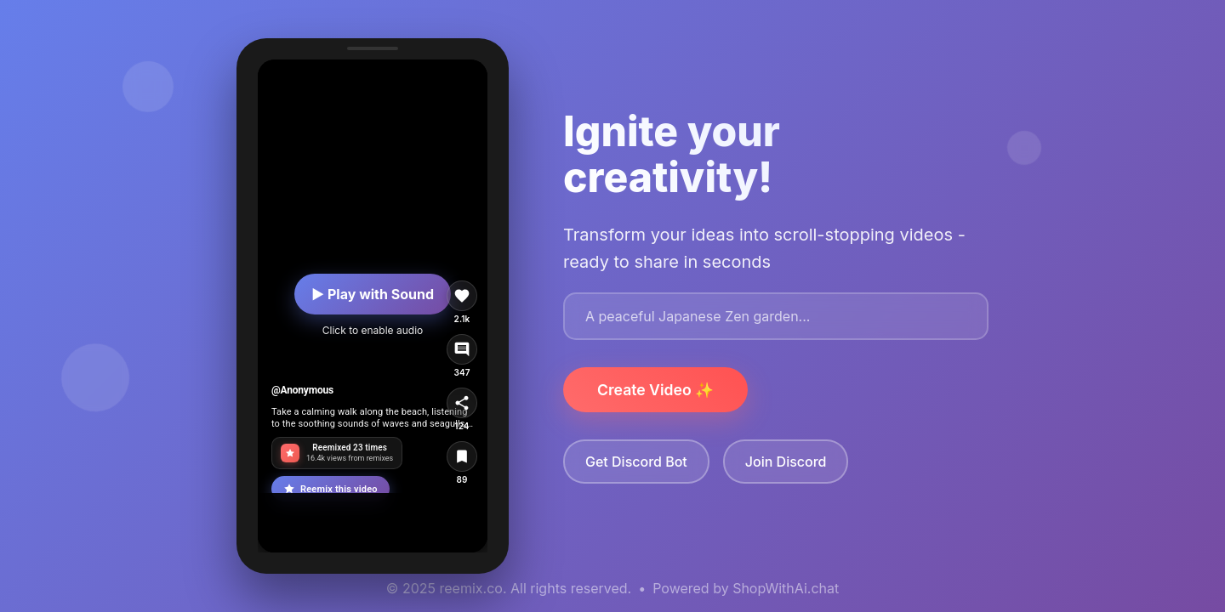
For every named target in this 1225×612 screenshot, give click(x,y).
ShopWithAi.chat (785, 588)
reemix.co (471, 588)
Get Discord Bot (636, 461)
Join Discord (786, 461)
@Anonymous (302, 390)
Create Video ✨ (655, 390)
